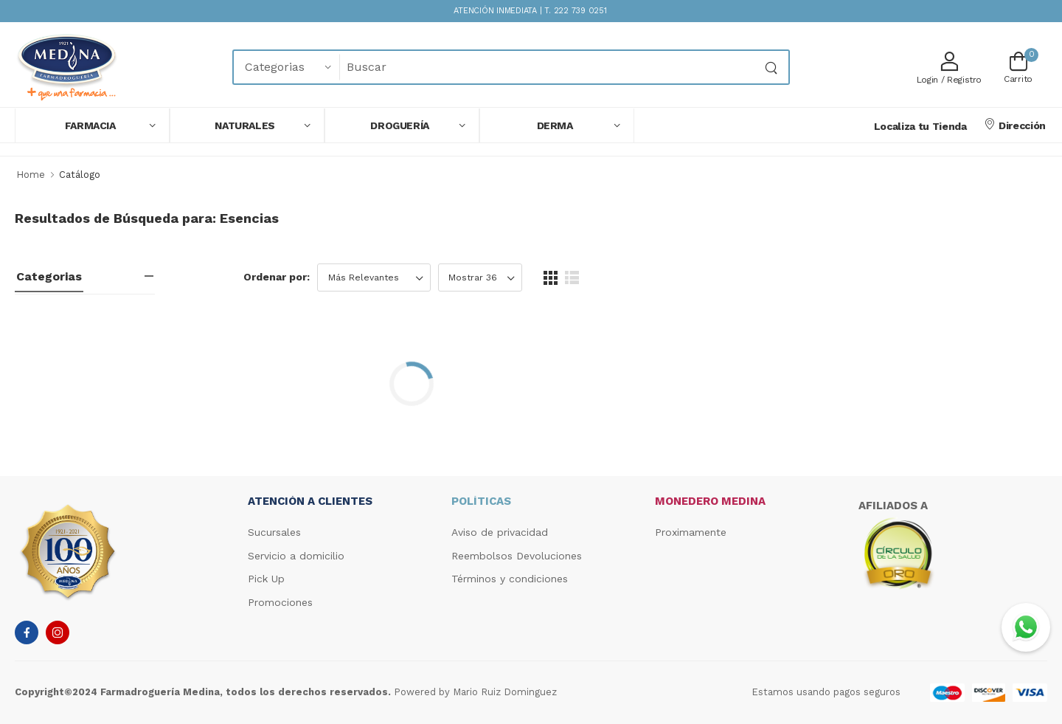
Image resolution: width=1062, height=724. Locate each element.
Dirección (1015, 124)
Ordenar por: (276, 277)
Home (30, 174)
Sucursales (274, 532)
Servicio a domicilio (296, 556)
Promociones (280, 602)
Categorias (49, 276)
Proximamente (690, 532)
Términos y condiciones (509, 579)
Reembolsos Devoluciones (516, 556)
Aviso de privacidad (499, 532)
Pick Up (266, 579)
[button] (92, 125)
